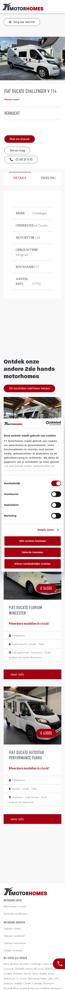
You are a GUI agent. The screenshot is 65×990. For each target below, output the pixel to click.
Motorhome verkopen (14, 922)
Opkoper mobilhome (14, 935)
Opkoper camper (12, 928)
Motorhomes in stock (15, 906)
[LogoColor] (22, 7)
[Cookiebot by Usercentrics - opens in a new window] (46, 423)
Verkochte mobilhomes (16, 913)
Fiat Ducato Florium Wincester (25, 610)
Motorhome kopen (13, 900)
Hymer (29, 968)
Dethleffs (20, 968)
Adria (6, 963)
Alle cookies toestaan (32, 540)
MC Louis (39, 968)
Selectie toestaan (32, 552)
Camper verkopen (13, 950)
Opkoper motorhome (15, 943)
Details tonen (45, 529)
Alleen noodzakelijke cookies (33, 563)
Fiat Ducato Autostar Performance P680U (26, 755)
